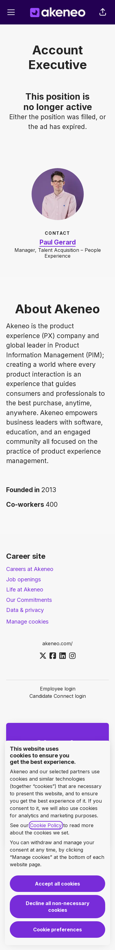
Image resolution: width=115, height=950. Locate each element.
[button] (102, 12)
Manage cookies (27, 621)
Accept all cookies (57, 884)
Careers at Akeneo (29, 569)
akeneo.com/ (57, 643)
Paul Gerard (58, 242)
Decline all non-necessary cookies (58, 906)
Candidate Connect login (57, 696)
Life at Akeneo (24, 589)
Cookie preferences (57, 929)
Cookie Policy (46, 825)
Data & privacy (25, 610)
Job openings (23, 579)
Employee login (57, 689)
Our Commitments (29, 600)
